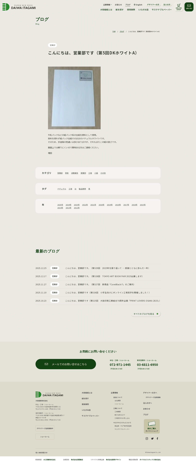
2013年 (68, 207)
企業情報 (114, 392)
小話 (96, 173)
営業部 (52, 45)
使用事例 (131, 10)
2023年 (77, 204)
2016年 (134, 204)
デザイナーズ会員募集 (153, 397)
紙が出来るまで (120, 415)
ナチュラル (61, 189)
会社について (117, 397)
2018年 (118, 204)
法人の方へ (147, 403)
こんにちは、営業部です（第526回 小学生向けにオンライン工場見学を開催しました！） (108, 292)
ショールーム (119, 404)
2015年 (143, 204)
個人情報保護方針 (42, 452)
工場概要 (118, 411)
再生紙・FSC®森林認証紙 (123, 426)
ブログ (127, 5)
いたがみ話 (143, 10)
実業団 (83, 173)
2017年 (126, 204)
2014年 (60, 207)
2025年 (60, 204)
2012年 (77, 207)
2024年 (68, 204)
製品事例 (82, 189)
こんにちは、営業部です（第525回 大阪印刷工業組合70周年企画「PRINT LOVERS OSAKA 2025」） (113, 300)
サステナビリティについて (122, 423)
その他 (103, 173)
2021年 (93, 204)
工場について (117, 408)
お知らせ (118, 5)
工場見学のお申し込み (122, 418)
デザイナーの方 (153, 4)
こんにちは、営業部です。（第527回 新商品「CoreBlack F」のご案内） (100, 284)
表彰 (67, 173)
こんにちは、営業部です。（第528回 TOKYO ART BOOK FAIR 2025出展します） (104, 276)
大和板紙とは (106, 10)
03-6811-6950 (147, 364)
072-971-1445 (120, 364)
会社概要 (118, 400)
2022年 (85, 204)
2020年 (101, 204)
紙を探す (120, 10)
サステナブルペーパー (162, 10)
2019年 (110, 204)
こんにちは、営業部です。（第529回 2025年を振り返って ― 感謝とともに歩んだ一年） (107, 268)
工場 (90, 173)
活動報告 (74, 173)
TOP (114, 31)
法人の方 (166, 4)
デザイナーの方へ (150, 392)
